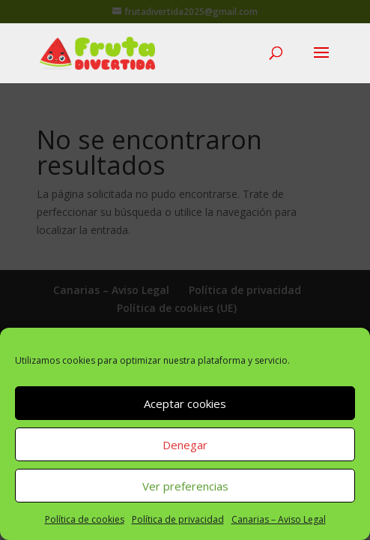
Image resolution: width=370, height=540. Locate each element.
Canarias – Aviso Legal (278, 519)
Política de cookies (84, 519)
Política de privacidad (178, 519)
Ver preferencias (185, 486)
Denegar (185, 444)
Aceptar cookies (185, 403)
